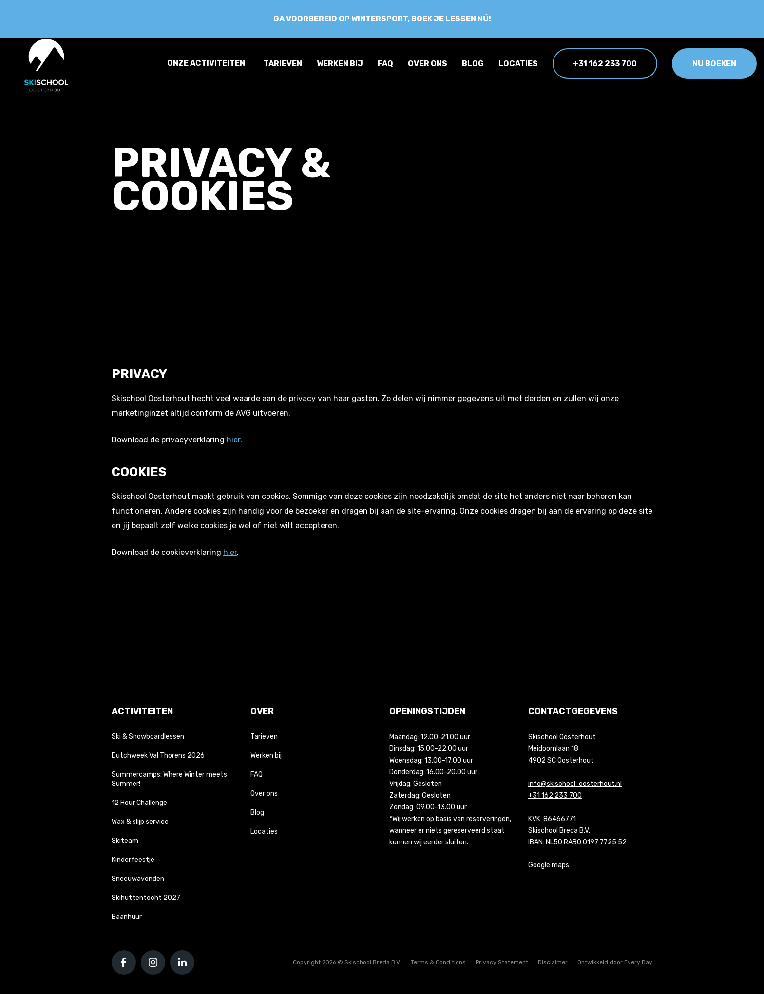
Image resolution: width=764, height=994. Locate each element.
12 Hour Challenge (139, 803)
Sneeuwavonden (138, 879)
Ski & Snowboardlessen (148, 736)
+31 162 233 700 (605, 63)
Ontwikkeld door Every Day (614, 962)
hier (233, 439)
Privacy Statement (502, 962)
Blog (473, 63)
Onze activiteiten (206, 63)
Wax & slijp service (140, 822)
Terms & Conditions (438, 962)
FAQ (385, 63)
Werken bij (340, 63)
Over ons (427, 63)
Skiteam (125, 841)
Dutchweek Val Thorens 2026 (158, 755)
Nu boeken (714, 63)
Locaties (518, 63)
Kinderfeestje (133, 860)
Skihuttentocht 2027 (146, 898)
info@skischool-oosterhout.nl (575, 784)
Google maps (548, 865)
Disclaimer (553, 962)
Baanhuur (127, 917)
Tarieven (283, 63)
